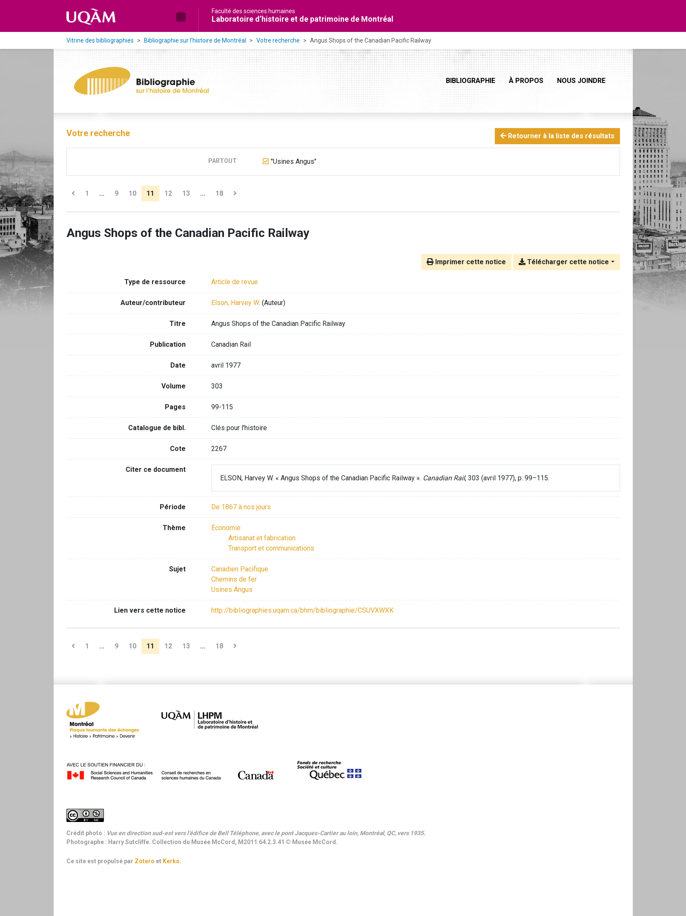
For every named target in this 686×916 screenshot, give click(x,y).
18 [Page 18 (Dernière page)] (219, 193)
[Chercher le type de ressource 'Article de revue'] (234, 282)
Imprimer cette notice (466, 262)
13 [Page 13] (186, 193)
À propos (526, 81)
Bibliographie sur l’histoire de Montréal (195, 40)
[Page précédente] (73, 193)
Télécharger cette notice (564, 262)
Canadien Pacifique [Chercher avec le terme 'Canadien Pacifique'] (239, 569)
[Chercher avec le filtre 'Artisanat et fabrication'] (262, 538)
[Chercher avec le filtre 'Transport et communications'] (271, 548)
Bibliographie (470, 81)
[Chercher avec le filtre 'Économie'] (226, 528)
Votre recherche (278, 40)
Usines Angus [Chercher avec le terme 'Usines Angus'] (232, 589)
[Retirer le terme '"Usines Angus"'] (293, 161)
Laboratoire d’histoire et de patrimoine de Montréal (302, 18)
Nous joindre (581, 81)
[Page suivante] (235, 193)
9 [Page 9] (116, 193)
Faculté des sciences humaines (253, 11)
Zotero (145, 861)
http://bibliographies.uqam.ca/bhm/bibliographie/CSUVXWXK (302, 610)
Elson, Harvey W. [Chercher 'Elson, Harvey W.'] (235, 303)
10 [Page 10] (132, 193)
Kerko (171, 861)
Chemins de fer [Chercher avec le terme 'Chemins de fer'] (234, 579)
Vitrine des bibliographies (100, 40)
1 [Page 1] (87, 193)
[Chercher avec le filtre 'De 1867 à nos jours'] (241, 507)
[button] (181, 17)
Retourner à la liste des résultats (557, 136)
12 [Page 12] (168, 193)
